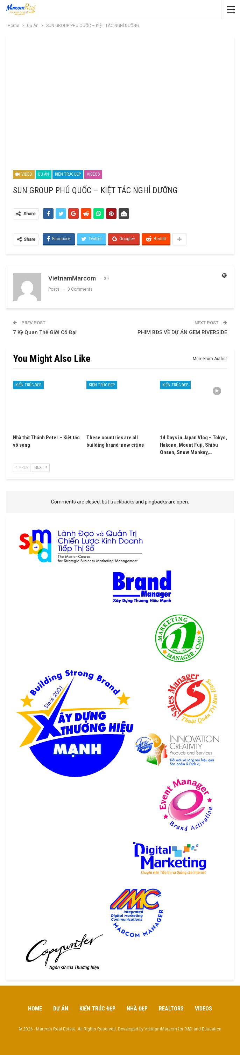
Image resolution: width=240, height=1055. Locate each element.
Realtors (171, 1008)
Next (40, 467)
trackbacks (122, 502)
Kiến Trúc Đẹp (68, 174)
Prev (21, 467)
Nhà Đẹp (137, 1008)
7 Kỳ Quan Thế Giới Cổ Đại (45, 332)
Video (23, 174)
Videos (93, 174)
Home (35, 1008)
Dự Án (43, 174)
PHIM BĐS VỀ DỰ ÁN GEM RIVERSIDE (182, 332)
